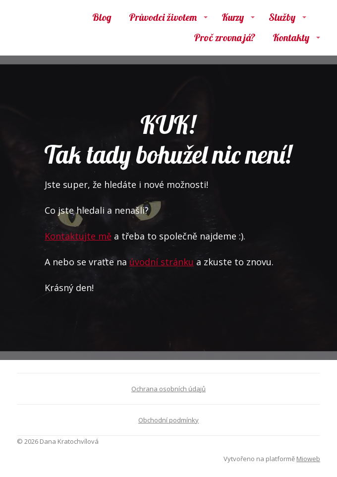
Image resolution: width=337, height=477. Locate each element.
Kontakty (291, 37)
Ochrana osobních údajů (168, 388)
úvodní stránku (161, 262)
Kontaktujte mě (78, 236)
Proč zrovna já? (224, 37)
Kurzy (233, 17)
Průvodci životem (163, 17)
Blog (102, 17)
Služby (282, 17)
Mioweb (308, 458)
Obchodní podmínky (168, 420)
